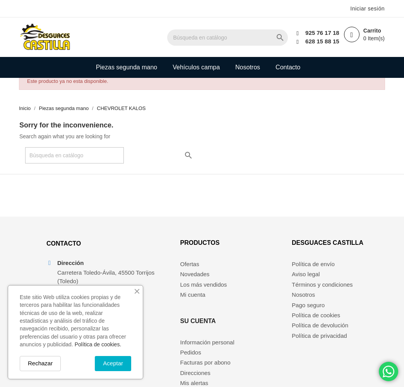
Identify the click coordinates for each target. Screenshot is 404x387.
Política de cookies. (98, 344)
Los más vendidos (174, 292)
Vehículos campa (196, 67)
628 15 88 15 (318, 41)
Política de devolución (322, 333)
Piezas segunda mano (126, 67)
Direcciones (246, 302)
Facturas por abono (256, 292)
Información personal (258, 271)
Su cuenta (249, 250)
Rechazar (40, 363)
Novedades (166, 282)
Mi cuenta (163, 302)
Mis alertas (245, 312)
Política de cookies (318, 323)
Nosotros (247, 67)
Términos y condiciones (324, 292)
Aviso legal (308, 282)
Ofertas (160, 271)
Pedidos (241, 282)
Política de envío (315, 271)
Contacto (288, 67)
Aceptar (113, 363)
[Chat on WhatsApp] (388, 371)
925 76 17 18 (318, 32)
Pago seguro (310, 312)
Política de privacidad (321, 343)
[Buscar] (235, 37)
